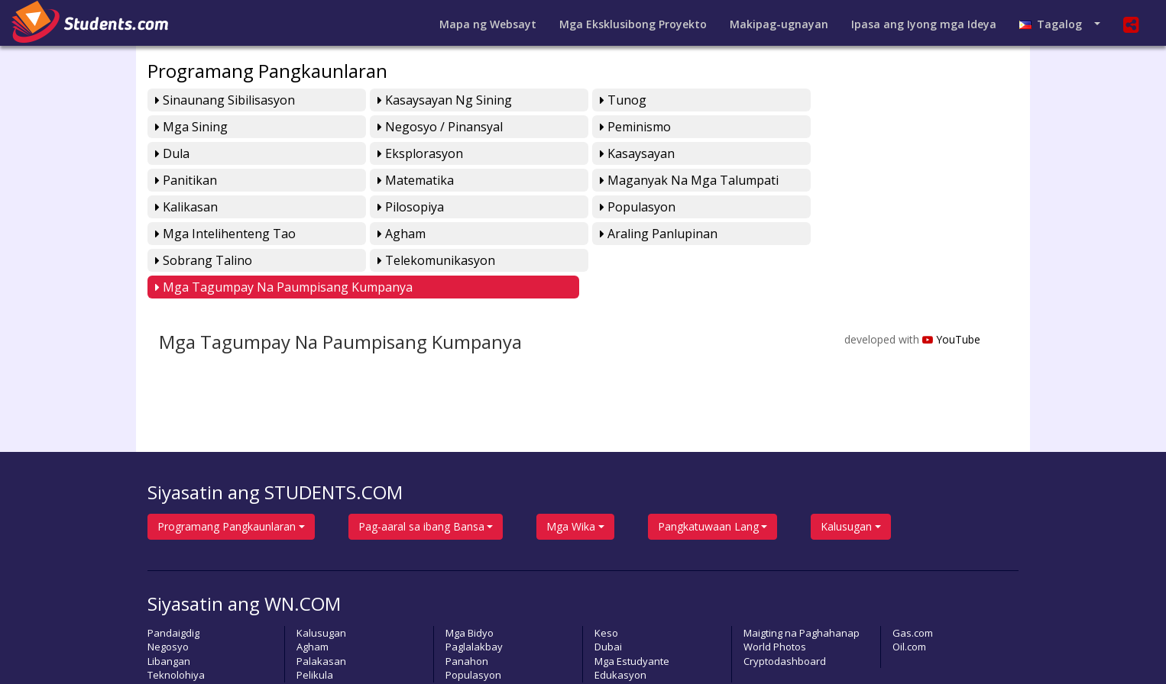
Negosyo (168, 594)
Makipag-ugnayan (779, 24)
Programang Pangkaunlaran (267, 70)
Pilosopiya (406, 180)
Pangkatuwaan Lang (708, 473)
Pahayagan (713, 653)
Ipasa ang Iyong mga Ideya (923, 24)
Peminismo (408, 126)
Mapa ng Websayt (487, 24)
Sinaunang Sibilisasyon (225, 100)
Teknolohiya (176, 622)
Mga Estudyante (631, 608)
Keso (606, 580)
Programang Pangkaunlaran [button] (226, 473)
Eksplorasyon (851, 126)
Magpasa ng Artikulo (627, 653)
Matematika (629, 153)
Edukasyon (620, 622)
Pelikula (314, 622)
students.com (237, 653)
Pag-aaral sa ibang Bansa (421, 473)
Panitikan (404, 153)
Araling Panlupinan (432, 206)
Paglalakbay (474, 594)
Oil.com (909, 594)
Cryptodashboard (784, 608)
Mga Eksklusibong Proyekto (633, 24)
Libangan (168, 608)
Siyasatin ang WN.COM (244, 550)
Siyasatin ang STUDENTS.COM (275, 439)
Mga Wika (570, 473)
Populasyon (628, 180)
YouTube (950, 286)
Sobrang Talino (639, 206)
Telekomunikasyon (867, 206)
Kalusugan (846, 473)
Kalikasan (186, 180)
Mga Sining (844, 100)
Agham (179, 206)
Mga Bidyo (469, 580)
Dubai (608, 594)
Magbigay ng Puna (525, 653)
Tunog (614, 100)
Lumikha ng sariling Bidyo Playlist (827, 653)
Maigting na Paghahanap (801, 580)
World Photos (774, 594)
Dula (608, 126)
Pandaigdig (173, 580)
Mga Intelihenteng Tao (878, 180)
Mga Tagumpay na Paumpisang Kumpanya (284, 233)
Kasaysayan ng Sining (440, 100)
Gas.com (912, 580)
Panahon (466, 608)
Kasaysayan (192, 153)
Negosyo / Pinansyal (217, 126)
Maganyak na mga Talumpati (897, 153)
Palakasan (321, 608)
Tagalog (1055, 24)
